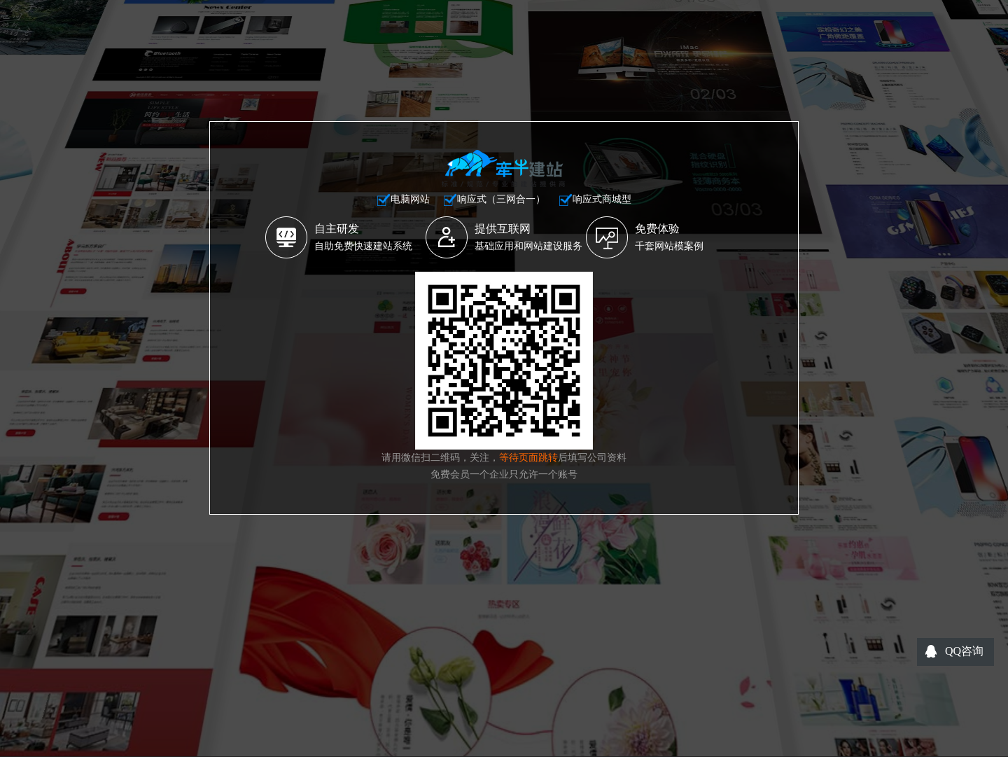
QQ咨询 (964, 651)
